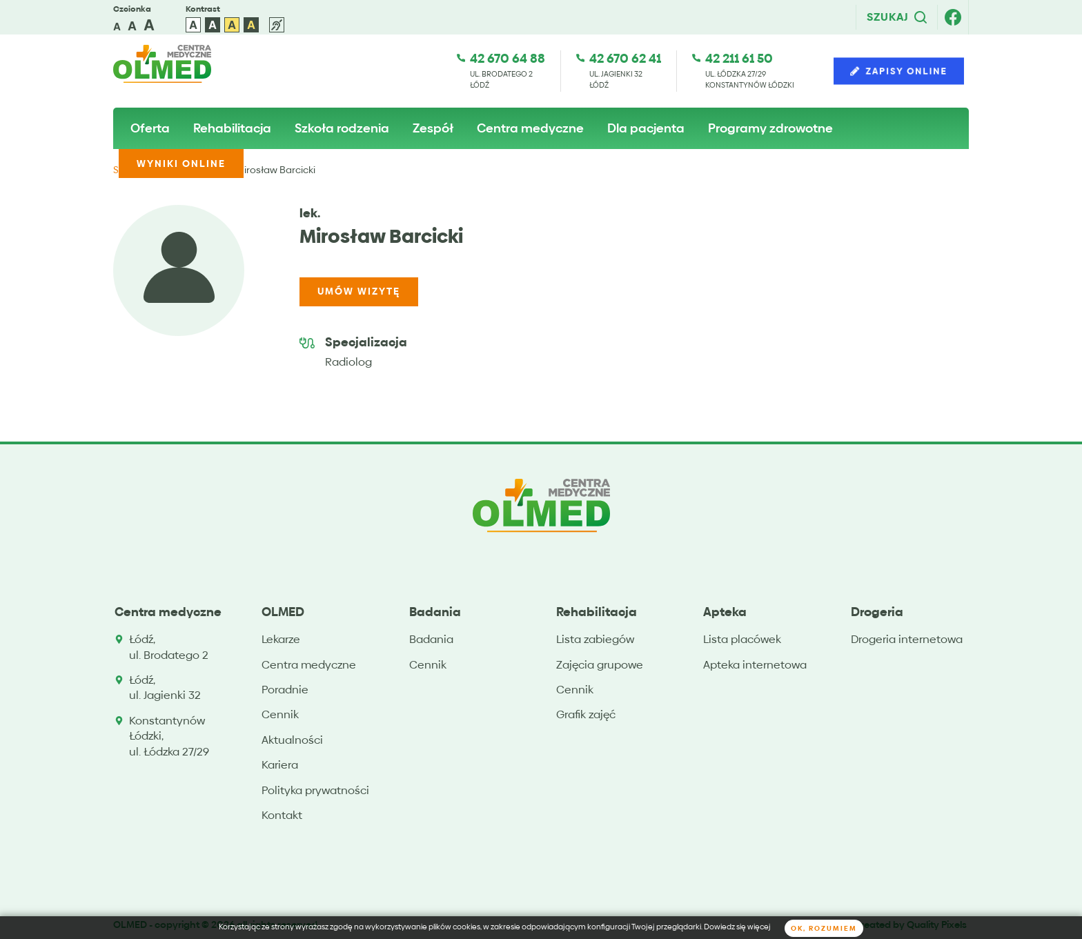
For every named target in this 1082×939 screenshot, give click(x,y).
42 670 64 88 (507, 58)
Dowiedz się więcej (737, 927)
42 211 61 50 (739, 58)
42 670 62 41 (625, 58)
